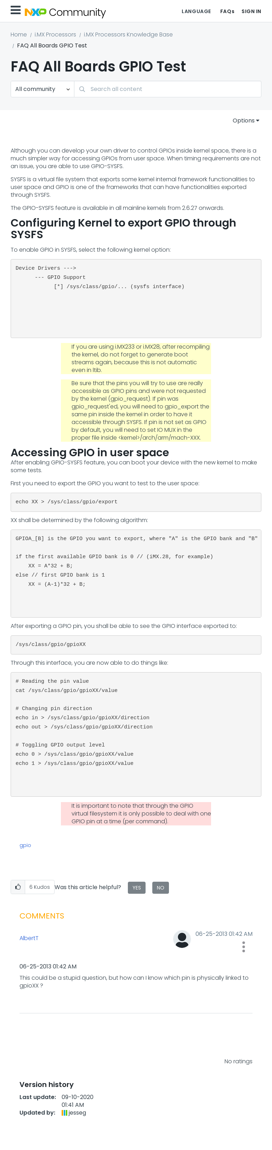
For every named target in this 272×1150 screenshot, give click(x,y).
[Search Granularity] (42, 89)
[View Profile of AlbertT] (75, 938)
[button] (18, 887)
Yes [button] (136, 887)
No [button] (160, 887)
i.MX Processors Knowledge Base (128, 34)
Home (19, 34)
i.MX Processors (55, 34)
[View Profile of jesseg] (77, 1113)
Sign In (251, 11)
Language (196, 11)
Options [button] (244, 120)
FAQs (227, 11)
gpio (25, 845)
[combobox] (167, 89)
